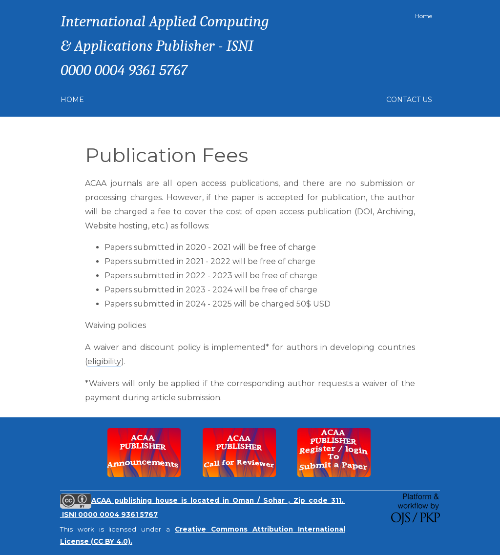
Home (423, 16)
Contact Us (409, 99)
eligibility (104, 361)
